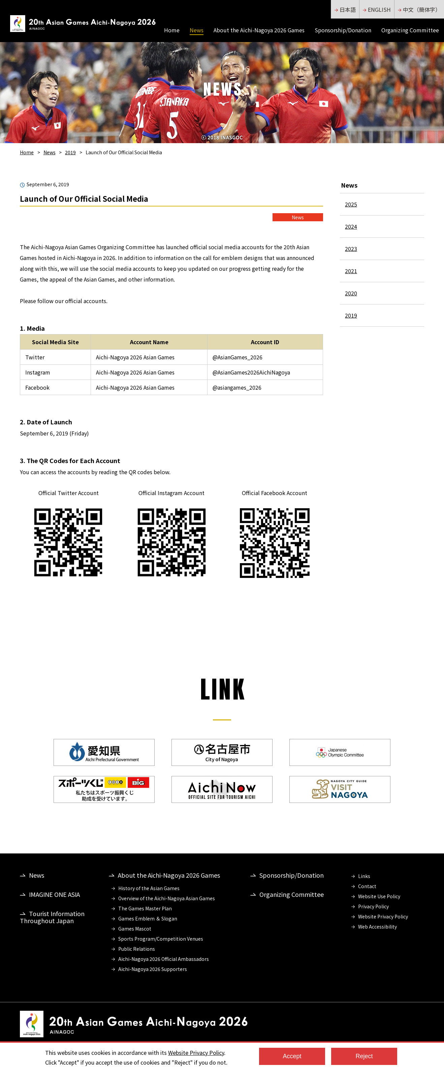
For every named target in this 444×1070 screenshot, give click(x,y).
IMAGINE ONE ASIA (54, 894)
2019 (70, 152)
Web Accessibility (377, 926)
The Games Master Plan (145, 908)
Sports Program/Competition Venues (160, 938)
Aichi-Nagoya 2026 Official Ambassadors (163, 958)
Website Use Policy (379, 896)
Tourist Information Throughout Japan (52, 917)
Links (364, 876)
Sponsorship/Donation (343, 29)
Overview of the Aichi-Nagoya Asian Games (166, 898)
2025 (351, 204)
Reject (364, 1056)
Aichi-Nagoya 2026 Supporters (152, 969)
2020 (351, 293)
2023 (351, 249)
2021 (351, 271)
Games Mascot (134, 928)
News (196, 30)
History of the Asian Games (149, 888)
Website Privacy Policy (383, 916)
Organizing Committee (410, 29)
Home (172, 29)
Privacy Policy (373, 906)
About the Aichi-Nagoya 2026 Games (259, 29)
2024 (351, 226)
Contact (367, 886)
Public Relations (136, 948)
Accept (292, 1056)
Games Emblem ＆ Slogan (147, 918)
